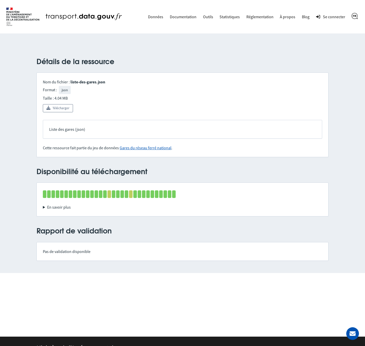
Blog (305, 16)
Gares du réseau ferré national (145, 147)
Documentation (183, 16)
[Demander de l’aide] (352, 333)
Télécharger (57, 108)
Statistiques (230, 16)
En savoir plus (59, 207)
